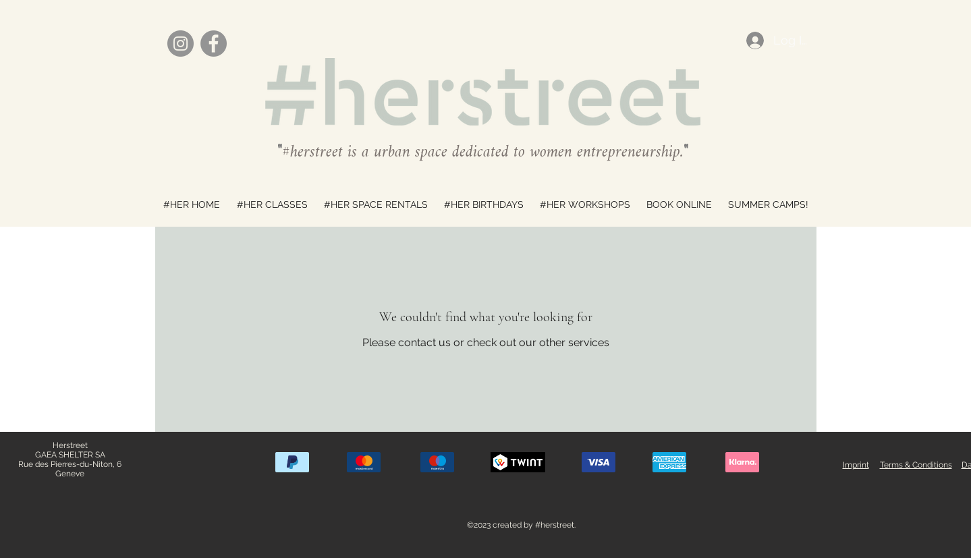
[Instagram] (180, 43)
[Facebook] (213, 43)
